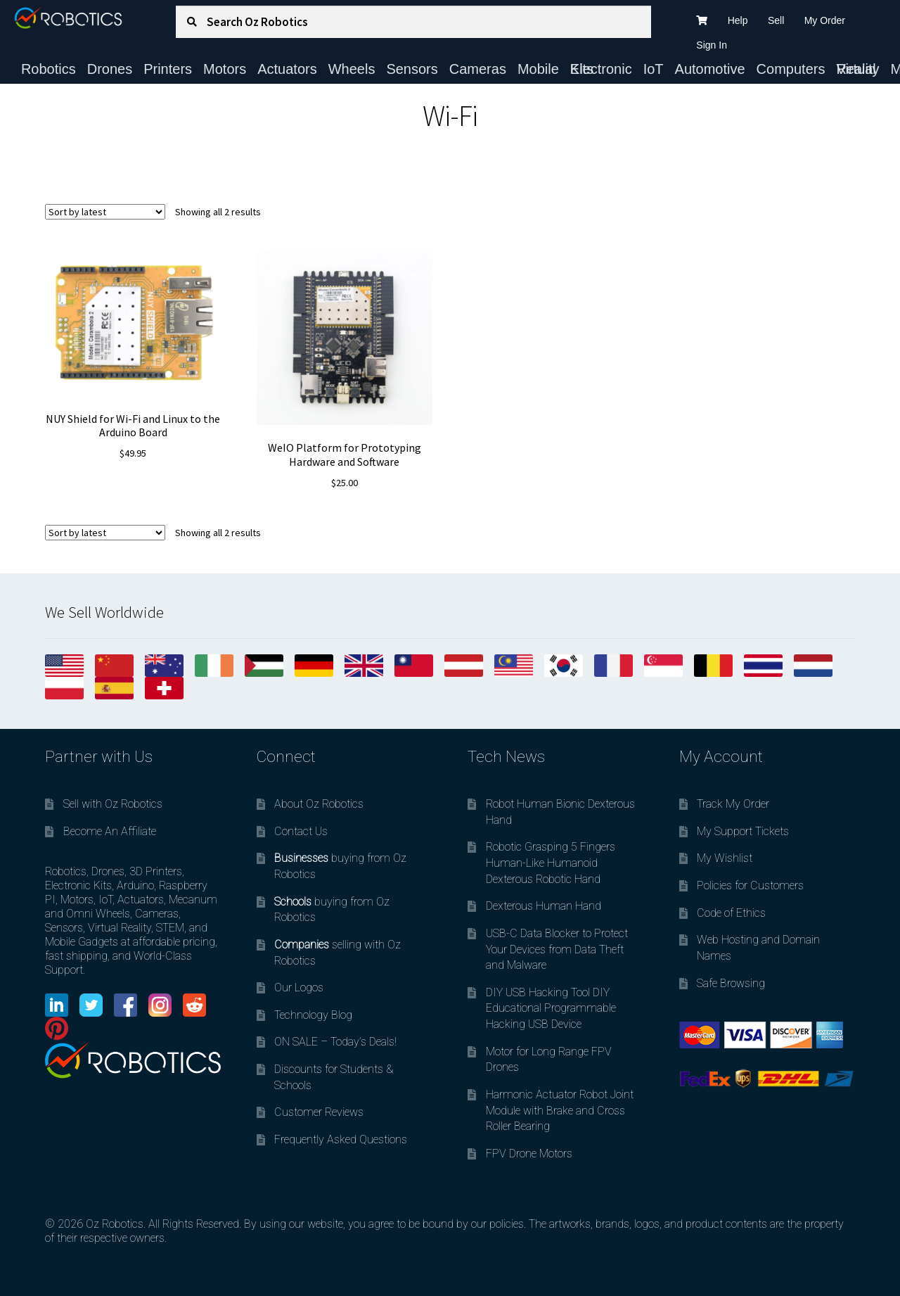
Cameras (477, 69)
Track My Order (733, 804)
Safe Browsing (731, 983)
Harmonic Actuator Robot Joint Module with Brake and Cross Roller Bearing (560, 1110)
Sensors (411, 69)
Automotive (710, 69)
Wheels (351, 69)
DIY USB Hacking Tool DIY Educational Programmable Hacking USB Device (551, 1008)
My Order (824, 20)
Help (738, 20)
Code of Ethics (731, 913)
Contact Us (301, 831)
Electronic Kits (601, 69)
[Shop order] (105, 212)
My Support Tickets (743, 831)
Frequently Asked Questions (340, 1139)
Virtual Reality (857, 69)
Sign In (711, 45)
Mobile (538, 69)
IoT (653, 69)
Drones (109, 69)
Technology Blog (313, 1015)
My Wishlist (724, 858)
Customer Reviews (319, 1112)
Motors (224, 69)
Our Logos (298, 987)
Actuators (286, 69)
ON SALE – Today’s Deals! (335, 1041)
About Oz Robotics (319, 804)
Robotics (48, 69)
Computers (791, 69)
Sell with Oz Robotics (112, 804)
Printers (167, 69)
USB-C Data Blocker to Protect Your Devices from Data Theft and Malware (557, 949)
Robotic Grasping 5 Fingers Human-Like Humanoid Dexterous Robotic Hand (550, 862)
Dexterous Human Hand (543, 906)
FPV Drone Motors (529, 1153)
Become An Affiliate (109, 831)
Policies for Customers (750, 885)
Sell (776, 20)
